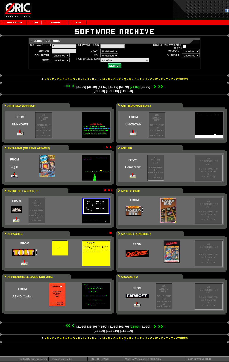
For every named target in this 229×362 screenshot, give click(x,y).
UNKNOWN (20, 124)
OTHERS (182, 79)
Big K (14, 167)
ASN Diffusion (22, 296)
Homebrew (132, 167)
